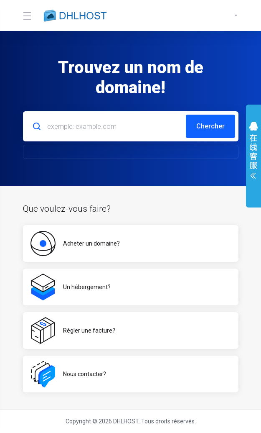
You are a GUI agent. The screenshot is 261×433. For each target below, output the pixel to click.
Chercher (210, 126)
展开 (253, 152)
